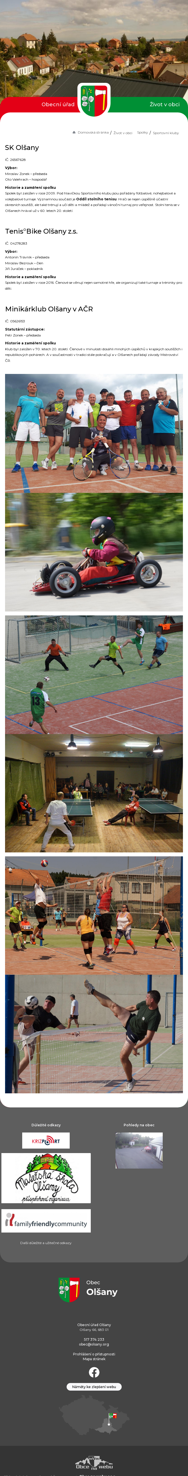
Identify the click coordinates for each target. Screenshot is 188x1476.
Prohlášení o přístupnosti (94, 1354)
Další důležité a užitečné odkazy (46, 1243)
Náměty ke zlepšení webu (94, 1387)
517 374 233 (94, 1339)
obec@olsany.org (94, 1344)
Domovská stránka (90, 132)
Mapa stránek (94, 1359)
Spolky (142, 132)
